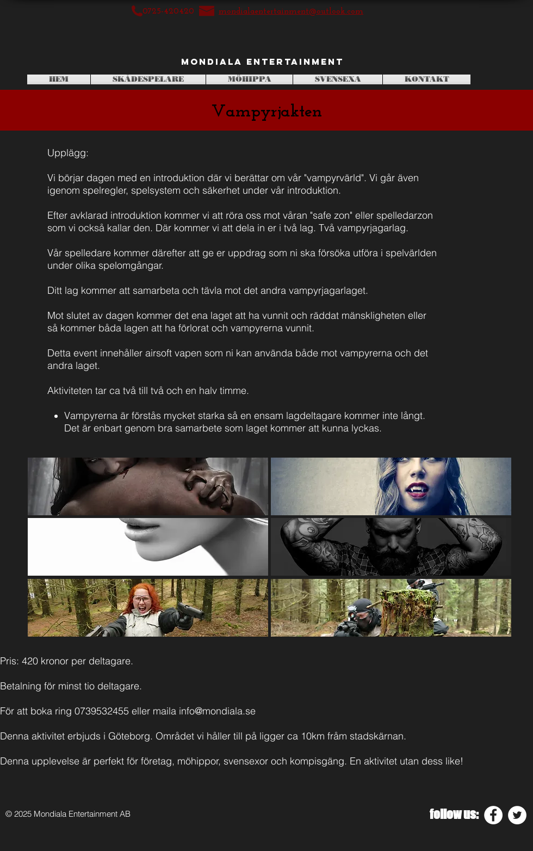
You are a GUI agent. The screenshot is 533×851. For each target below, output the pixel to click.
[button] (148, 486)
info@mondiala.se (217, 711)
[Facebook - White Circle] (493, 815)
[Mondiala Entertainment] (262, 62)
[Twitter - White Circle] (517, 815)
